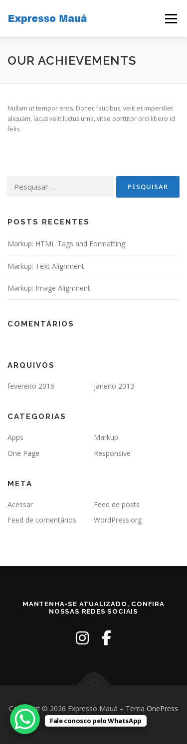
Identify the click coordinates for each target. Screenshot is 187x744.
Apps (15, 437)
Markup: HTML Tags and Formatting (66, 243)
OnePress (162, 708)
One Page (23, 453)
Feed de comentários (41, 520)
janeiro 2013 (114, 386)
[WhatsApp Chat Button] (25, 719)
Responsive (112, 453)
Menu (170, 18)
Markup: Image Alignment (48, 288)
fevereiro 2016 (30, 386)
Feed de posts (117, 504)
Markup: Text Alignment (45, 266)
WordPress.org (118, 520)
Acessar (20, 504)
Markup (106, 437)
